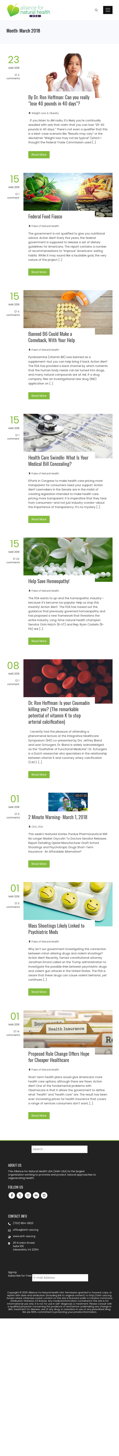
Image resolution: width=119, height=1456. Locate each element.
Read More (39, 155)
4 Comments (13, 313)
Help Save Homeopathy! (49, 581)
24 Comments (13, 560)
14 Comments (13, 1033)
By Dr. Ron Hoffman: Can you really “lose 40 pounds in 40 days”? (58, 100)
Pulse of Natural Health (45, 226)
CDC (34, 826)
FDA (40, 826)
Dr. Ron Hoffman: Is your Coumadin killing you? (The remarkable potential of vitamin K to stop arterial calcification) (59, 712)
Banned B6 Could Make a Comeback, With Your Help (51, 337)
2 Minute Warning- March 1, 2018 (57, 817)
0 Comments (13, 815)
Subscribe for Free (20, 1276)
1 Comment (13, 195)
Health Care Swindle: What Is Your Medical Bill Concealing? (58, 460)
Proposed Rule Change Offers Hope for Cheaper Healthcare (58, 1056)
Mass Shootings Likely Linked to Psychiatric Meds (56, 928)
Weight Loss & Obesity (45, 113)
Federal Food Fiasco (45, 216)
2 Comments (13, 76)
